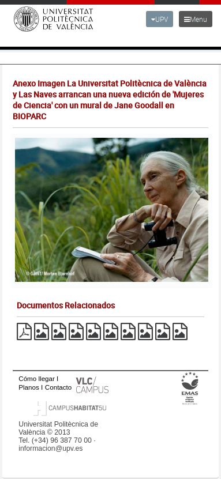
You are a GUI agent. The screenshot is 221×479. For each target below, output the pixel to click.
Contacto (58, 387)
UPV (159, 19)
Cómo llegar (36, 378)
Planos (28, 387)
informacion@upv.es (50, 448)
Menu (195, 19)
